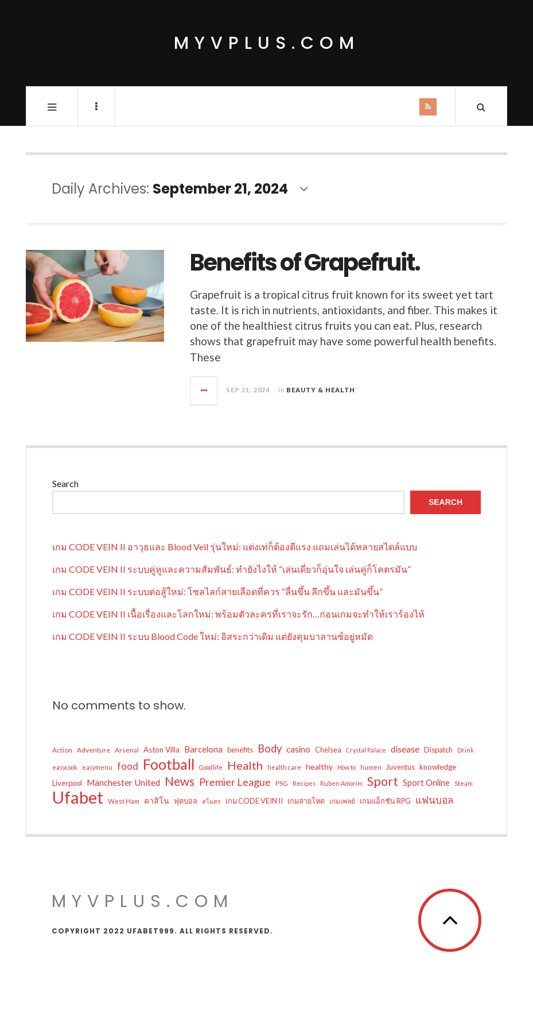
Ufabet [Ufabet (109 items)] (77, 797)
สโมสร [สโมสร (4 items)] (211, 801)
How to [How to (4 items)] (346, 767)
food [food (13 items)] (127, 766)
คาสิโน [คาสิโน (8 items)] (156, 800)
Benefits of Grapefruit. (305, 262)
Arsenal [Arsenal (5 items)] (127, 750)
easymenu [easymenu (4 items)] (97, 767)
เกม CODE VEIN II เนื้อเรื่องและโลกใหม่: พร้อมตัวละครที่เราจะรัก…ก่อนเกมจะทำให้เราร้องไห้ (238, 613)
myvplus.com (267, 43)
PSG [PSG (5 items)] (281, 783)
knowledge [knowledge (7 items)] (437, 766)
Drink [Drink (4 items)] (465, 750)
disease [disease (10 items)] (405, 749)
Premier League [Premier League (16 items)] (235, 782)
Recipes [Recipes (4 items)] (304, 783)
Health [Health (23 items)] (245, 765)
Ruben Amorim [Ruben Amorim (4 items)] (341, 783)
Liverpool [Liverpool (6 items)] (67, 783)
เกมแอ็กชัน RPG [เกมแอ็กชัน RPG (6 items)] (385, 800)
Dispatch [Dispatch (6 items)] (438, 749)
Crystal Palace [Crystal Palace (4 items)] (366, 750)
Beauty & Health (320, 389)
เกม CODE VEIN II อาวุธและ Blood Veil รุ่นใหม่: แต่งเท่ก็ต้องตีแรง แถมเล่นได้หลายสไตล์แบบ (234, 546)
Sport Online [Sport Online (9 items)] (426, 782)
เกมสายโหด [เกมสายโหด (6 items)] (306, 800)
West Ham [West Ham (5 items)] (123, 801)
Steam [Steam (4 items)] (463, 783)
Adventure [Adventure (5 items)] (93, 750)
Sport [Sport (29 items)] (382, 781)
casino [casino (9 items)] (298, 749)
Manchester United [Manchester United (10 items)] (123, 782)
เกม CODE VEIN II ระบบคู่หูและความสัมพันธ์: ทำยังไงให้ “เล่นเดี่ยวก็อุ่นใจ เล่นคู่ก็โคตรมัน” (231, 569)
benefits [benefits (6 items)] (240, 749)
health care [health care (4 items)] (284, 767)
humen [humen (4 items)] (371, 767)
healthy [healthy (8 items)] (319, 766)
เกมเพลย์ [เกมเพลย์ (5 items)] (342, 801)
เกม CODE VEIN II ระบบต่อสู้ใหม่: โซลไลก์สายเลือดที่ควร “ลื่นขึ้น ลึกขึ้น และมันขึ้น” (217, 591)
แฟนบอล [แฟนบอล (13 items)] (434, 800)
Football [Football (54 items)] (168, 764)
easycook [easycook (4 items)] (64, 767)
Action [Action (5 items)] (62, 750)
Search (65, 483)
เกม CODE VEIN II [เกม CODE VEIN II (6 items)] (254, 800)
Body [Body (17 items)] (270, 748)
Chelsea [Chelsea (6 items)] (328, 749)
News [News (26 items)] (179, 781)
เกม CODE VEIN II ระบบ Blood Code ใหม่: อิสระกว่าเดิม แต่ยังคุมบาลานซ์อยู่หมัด (212, 636)
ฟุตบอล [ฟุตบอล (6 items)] (185, 800)
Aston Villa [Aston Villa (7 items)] (161, 749)
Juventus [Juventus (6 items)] (400, 766)
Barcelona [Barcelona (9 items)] (203, 749)
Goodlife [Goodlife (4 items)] (211, 767)
